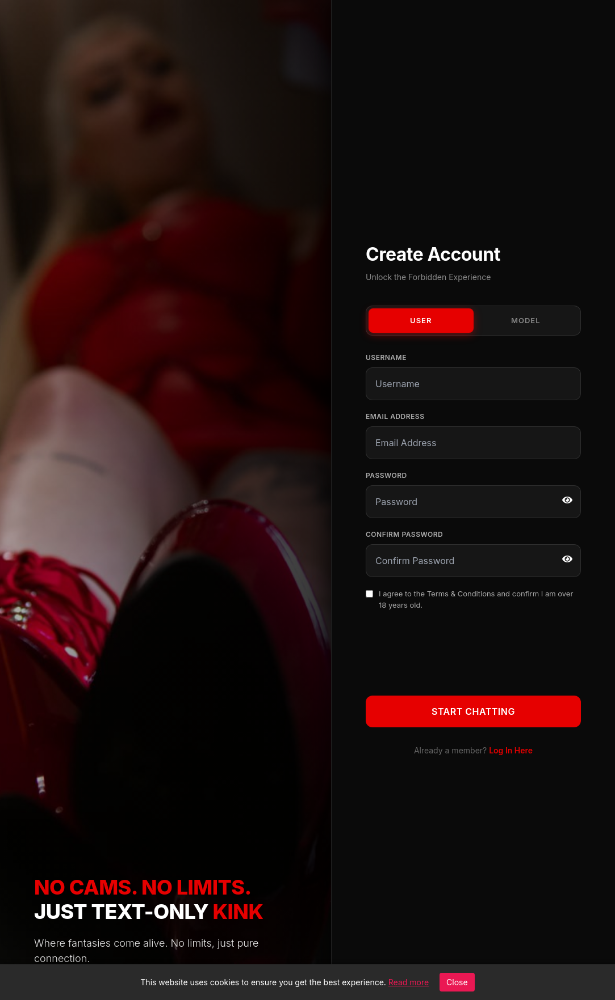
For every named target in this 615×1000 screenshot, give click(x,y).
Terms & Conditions (461, 593)
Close (457, 982)
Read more (408, 982)
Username (386, 357)
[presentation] (452, 651)
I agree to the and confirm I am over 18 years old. (476, 599)
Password (386, 475)
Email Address (395, 416)
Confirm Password (404, 534)
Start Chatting (473, 711)
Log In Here (511, 750)
